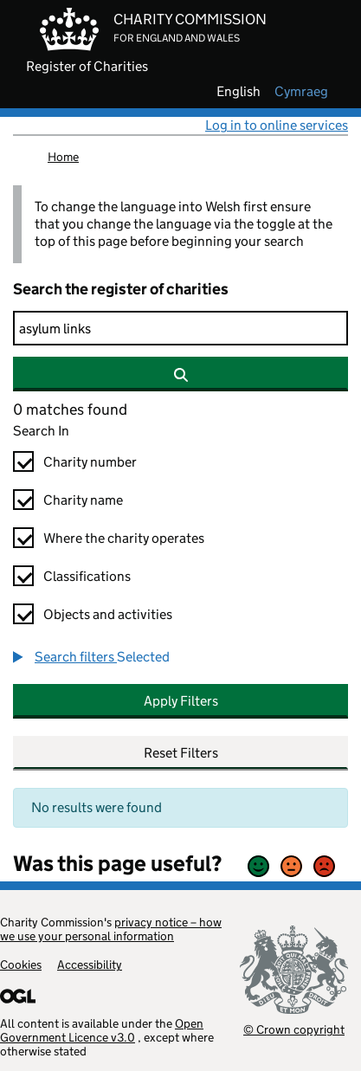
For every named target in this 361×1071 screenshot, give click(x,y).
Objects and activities (107, 614)
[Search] (180, 328)
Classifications (87, 576)
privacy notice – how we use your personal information (111, 929)
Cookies (21, 964)
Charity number (90, 462)
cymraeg (301, 92)
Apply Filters (181, 701)
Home (63, 157)
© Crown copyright (294, 1029)
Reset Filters (181, 753)
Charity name (83, 500)
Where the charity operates (123, 538)
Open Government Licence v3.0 (101, 1030)
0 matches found (70, 409)
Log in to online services (276, 125)
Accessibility (89, 964)
